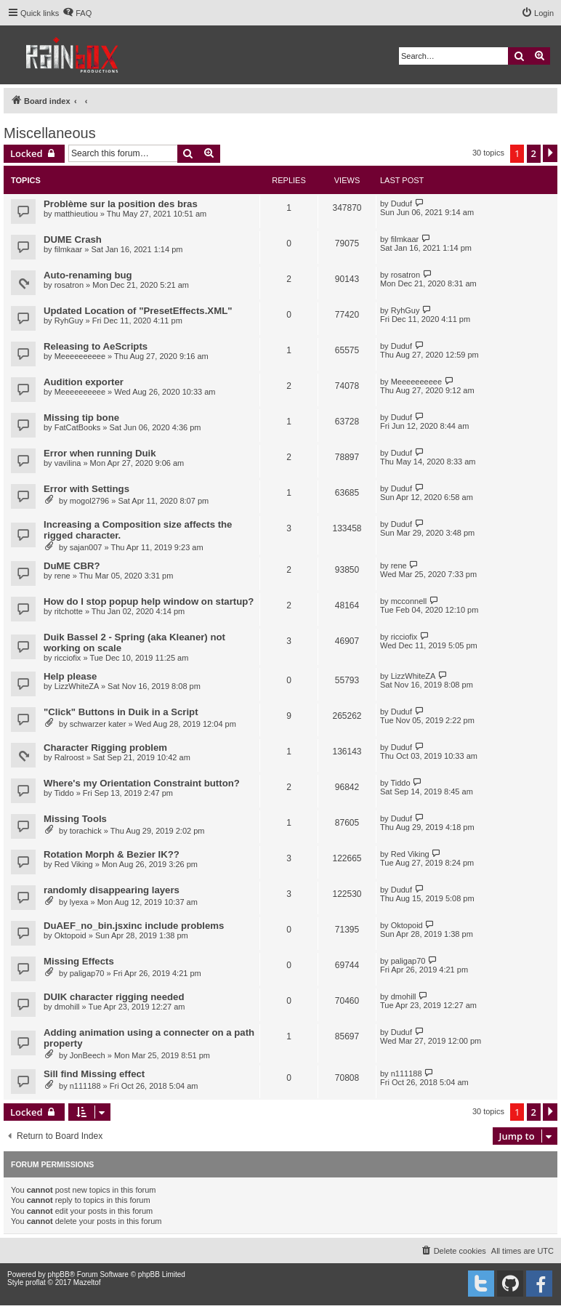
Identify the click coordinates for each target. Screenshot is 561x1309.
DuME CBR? (72, 565)
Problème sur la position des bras (121, 203)
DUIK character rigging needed (114, 996)
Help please (70, 676)
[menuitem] (77, 13)
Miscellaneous (50, 133)
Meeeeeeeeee (80, 356)
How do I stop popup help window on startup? (149, 601)
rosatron (69, 285)
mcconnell (409, 601)
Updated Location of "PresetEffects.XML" (138, 310)
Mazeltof (87, 1282)
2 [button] (533, 153)
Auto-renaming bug (88, 275)
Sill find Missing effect (94, 1073)
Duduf (401, 203)
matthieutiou (76, 213)
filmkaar (69, 249)
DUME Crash (73, 239)
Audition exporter (84, 381)
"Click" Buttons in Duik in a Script (121, 711)
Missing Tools (75, 818)
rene (62, 575)
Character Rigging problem (105, 747)
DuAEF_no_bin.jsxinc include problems (134, 925)
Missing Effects (79, 961)
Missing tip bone (81, 417)
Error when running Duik (100, 453)
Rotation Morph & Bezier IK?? (111, 854)
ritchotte (69, 611)
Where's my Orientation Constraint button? (142, 783)
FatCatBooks (78, 427)
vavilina (68, 463)
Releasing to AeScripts (96, 346)
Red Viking (74, 864)
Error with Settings (86, 488)
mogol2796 (89, 500)
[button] (550, 153)
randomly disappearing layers (111, 890)
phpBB (59, 1274)
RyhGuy (69, 320)
